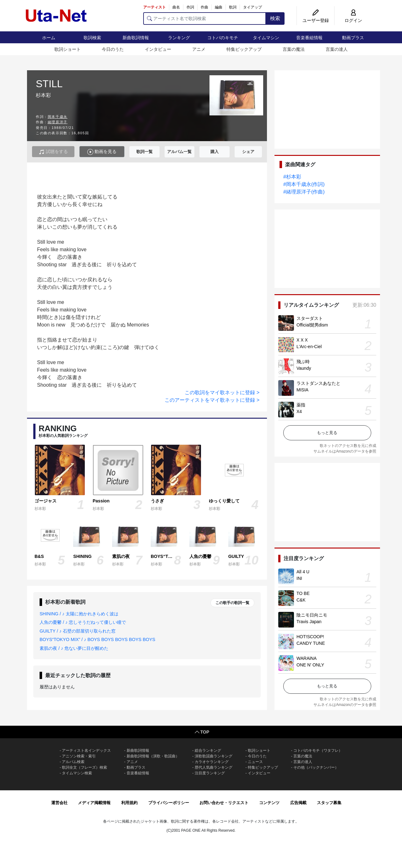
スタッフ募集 (329, 802)
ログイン (353, 20)
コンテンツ (269, 802)
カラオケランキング (212, 762)
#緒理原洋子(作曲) (304, 191)
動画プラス (353, 37)
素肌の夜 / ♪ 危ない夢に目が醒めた (74, 648)
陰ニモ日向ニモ (311, 615)
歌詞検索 (92, 37)
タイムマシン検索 (77, 773)
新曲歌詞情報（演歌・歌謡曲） (153, 756)
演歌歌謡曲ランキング (213, 756)
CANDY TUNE (310, 643)
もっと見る (327, 432)
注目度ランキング (210, 773)
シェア (248, 151)
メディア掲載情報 (94, 802)
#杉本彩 (292, 176)
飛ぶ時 (303, 361)
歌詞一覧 (144, 151)
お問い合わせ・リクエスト (223, 802)
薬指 (300, 404)
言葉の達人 (337, 49)
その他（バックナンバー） (316, 767)
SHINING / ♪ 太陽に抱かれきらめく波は (79, 613)
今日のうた (113, 49)
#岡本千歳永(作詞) (304, 184)
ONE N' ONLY (310, 664)
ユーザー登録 (315, 20)
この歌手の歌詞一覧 (232, 603)
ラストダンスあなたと (318, 383)
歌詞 (232, 7)
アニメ (198, 49)
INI (299, 578)
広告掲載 (298, 802)
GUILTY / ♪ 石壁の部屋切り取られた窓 (78, 631)
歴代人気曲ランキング (213, 767)
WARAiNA (306, 658)
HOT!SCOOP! (310, 636)
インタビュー (158, 49)
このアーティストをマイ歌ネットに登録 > (212, 400)
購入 (214, 151)
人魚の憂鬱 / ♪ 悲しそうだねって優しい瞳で (83, 622)
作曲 (204, 7)
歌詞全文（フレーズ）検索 (84, 767)
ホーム (48, 37)
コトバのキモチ (222, 37)
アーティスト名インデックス (86, 750)
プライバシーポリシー (168, 802)
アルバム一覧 (179, 151)
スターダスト (309, 318)
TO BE (303, 593)
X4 (299, 411)
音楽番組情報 (309, 37)
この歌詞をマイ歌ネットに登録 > (222, 392)
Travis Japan (309, 621)
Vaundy (303, 368)
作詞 (190, 7)
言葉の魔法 (294, 49)
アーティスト (154, 7)
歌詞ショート (67, 49)
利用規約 (129, 802)
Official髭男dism (312, 324)
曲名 (176, 7)
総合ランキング (208, 750)
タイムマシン (266, 37)
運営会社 (59, 802)
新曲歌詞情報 (135, 37)
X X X (302, 339)
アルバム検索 (73, 762)
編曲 (218, 7)
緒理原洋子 (58, 122)
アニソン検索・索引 (79, 756)
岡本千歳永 (58, 117)
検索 (275, 18)
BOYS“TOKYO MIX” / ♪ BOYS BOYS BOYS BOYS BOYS (97, 639)
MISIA (302, 389)
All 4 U (302, 571)
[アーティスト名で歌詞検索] (204, 18)
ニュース (255, 762)
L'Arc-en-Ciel (309, 346)
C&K (301, 599)
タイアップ (252, 7)
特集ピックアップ (244, 49)
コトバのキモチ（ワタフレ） (317, 750)
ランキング (179, 37)
